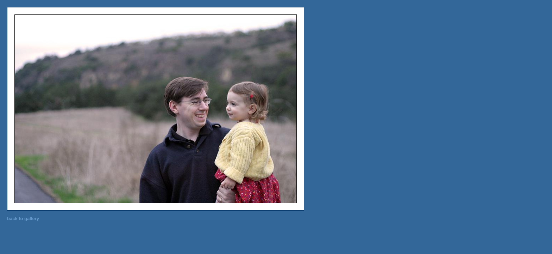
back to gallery (23, 218)
